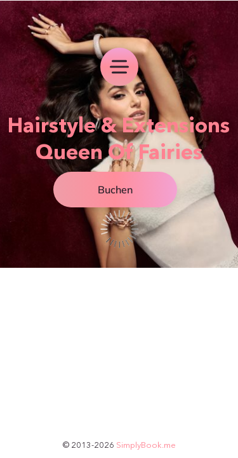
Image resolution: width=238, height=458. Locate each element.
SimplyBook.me (146, 445)
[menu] (119, 67)
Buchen (115, 189)
